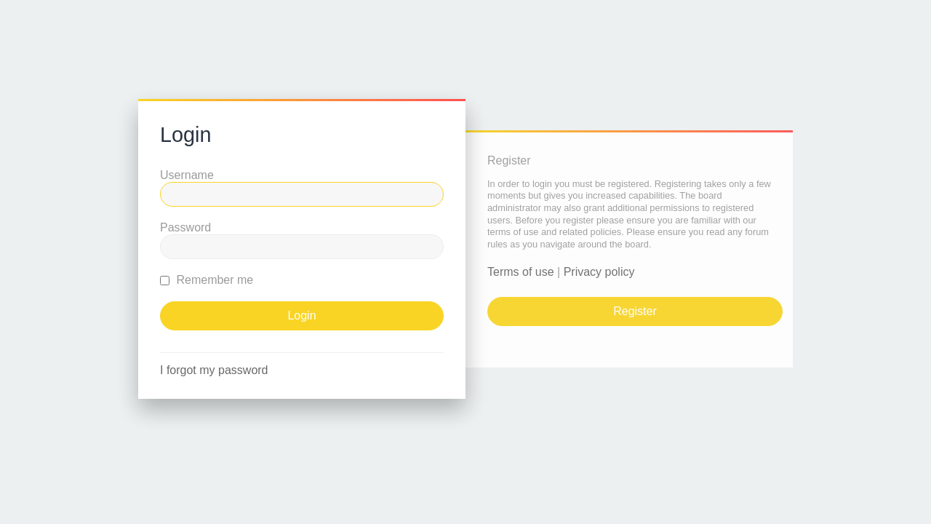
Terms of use (520, 272)
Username (187, 175)
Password (185, 227)
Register (635, 311)
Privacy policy (599, 272)
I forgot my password (214, 370)
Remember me (206, 280)
